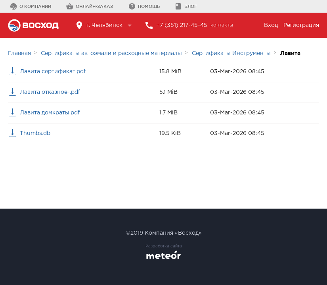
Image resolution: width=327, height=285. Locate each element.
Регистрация (301, 25)
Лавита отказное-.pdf (50, 92)
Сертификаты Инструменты (231, 53)
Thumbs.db (35, 133)
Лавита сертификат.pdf (53, 71)
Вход (271, 25)
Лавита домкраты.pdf (50, 112)
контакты (221, 25)
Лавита (290, 53)
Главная (19, 53)
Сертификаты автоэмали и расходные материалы (111, 53)
